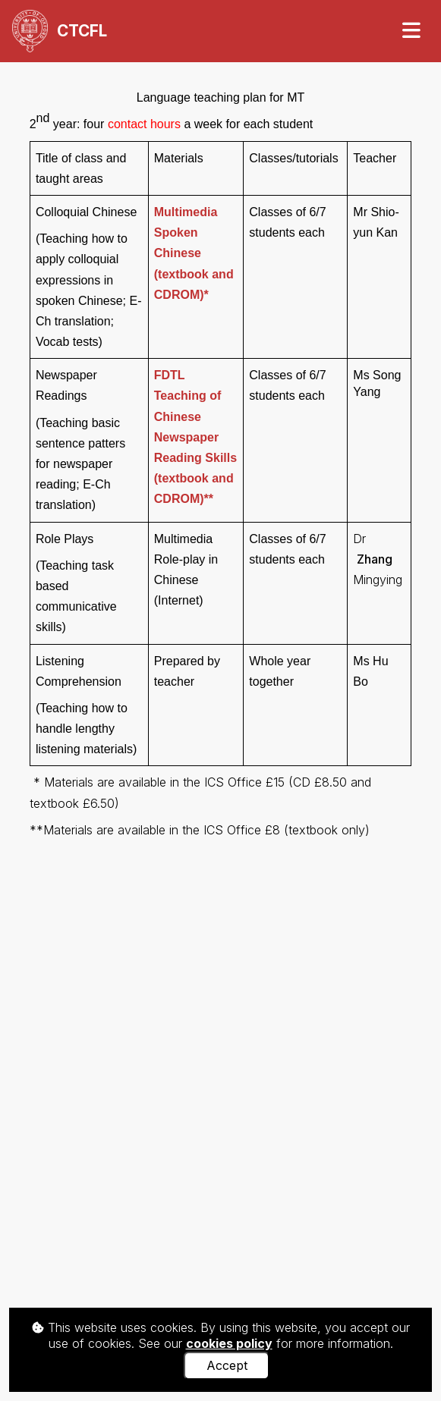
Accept (226, 1365)
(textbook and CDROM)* (194, 253)
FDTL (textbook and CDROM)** (195, 437)
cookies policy (229, 1343)
